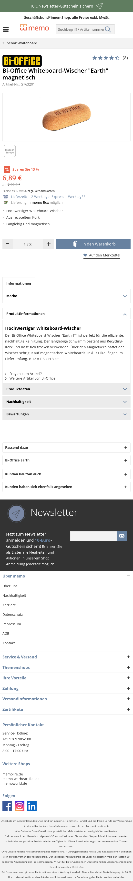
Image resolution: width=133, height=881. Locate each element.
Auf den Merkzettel (101, 255)
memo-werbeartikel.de (21, 778)
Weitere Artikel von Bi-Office (30, 378)
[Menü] (7, 29)
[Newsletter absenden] (122, 536)
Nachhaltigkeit (14, 595)
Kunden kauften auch (23, 474)
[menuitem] (7, 29)
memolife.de (12, 774)
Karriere (9, 605)
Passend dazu (16, 447)
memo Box (40, 202)
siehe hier (118, 877)
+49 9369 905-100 (16, 739)
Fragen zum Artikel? (23, 373)
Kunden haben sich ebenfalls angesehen (38, 486)
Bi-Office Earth (17, 460)
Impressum (11, 624)
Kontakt (8, 643)
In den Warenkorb (94, 244)
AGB (5, 633)
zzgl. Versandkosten (41, 191)
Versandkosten (108, 831)
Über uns (10, 586)
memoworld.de (14, 783)
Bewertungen (66, 414)
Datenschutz (12, 614)
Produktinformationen (66, 313)
